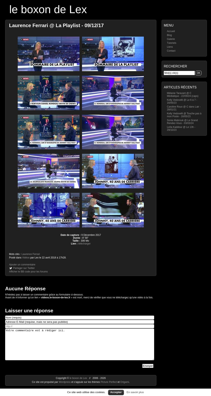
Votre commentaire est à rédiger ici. (79, 347)
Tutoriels (171, 43)
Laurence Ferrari (31, 254)
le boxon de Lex (48, 9)
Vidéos (25, 257)
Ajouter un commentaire (22, 264)
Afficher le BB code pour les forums (28, 271)
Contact (171, 50)
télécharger (84, 243)
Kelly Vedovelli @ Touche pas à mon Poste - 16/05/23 (184, 115)
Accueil (171, 31)
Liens (170, 46)
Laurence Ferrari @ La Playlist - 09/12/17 (56, 25)
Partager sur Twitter (24, 268)
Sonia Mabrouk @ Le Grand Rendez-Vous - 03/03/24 (182, 122)
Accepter (116, 392)
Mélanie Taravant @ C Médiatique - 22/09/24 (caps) (182, 94)
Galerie (171, 39)
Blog (169, 35)
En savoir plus (135, 392)
